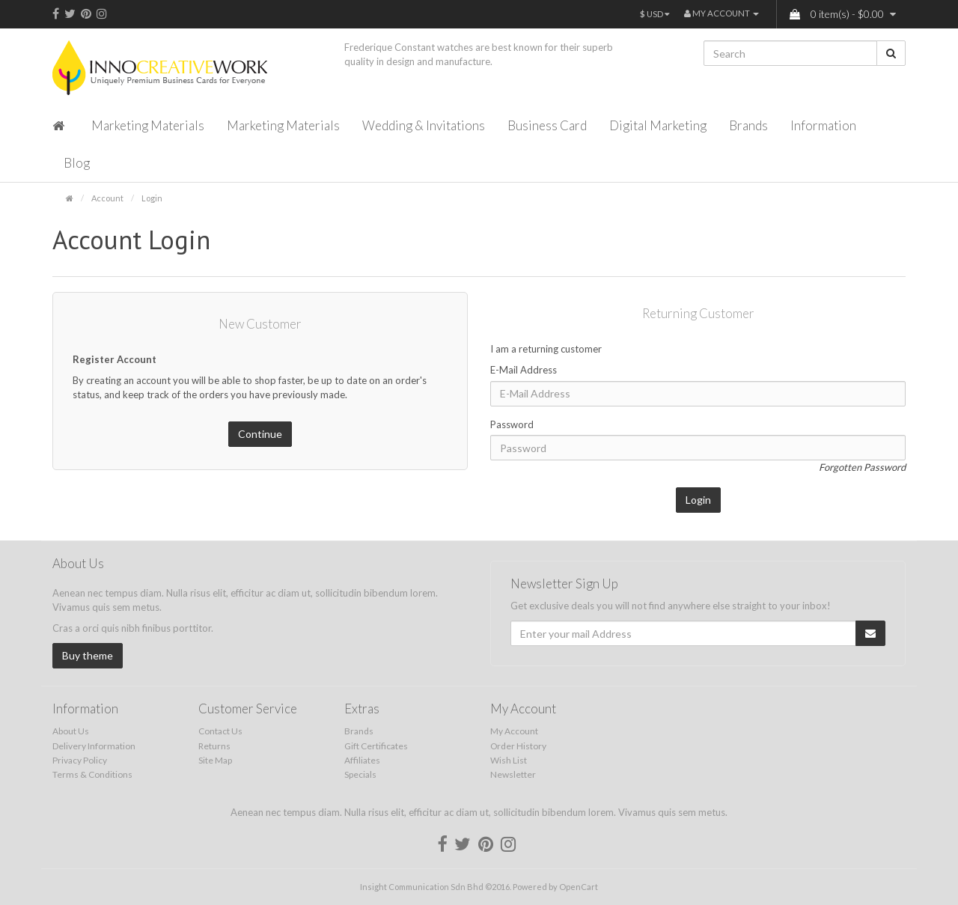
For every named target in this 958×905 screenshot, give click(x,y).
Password (512, 424)
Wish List (508, 760)
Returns (214, 746)
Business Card (547, 125)
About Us (70, 731)
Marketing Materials (147, 125)
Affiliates (362, 760)
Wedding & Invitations (423, 125)
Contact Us (220, 731)
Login (151, 198)
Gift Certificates (376, 746)
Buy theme (87, 655)
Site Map (215, 760)
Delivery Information (93, 746)
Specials (360, 774)
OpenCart (578, 887)
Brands (748, 125)
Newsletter (513, 774)
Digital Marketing (658, 125)
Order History (518, 746)
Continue (260, 433)
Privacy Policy (79, 760)
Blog (77, 163)
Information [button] (823, 125)
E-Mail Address (523, 370)
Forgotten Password (862, 467)
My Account (514, 731)
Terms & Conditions (92, 774)
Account (107, 198)
